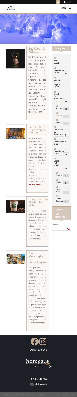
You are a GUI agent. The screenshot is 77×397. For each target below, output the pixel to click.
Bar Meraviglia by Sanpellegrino (38, 257)
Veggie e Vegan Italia (57, 83)
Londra (59, 175)
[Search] (60, 225)
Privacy (57, 394)
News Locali (56, 61)
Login (68, 2)
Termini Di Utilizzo (68, 394)
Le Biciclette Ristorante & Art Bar (36, 130)
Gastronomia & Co (60, 142)
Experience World (59, 152)
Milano (59, 115)
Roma (58, 122)
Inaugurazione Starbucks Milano (38, 202)
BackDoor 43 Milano (37, 50)
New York (58, 190)
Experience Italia (59, 71)
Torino (59, 108)
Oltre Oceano (59, 199)
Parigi (59, 182)
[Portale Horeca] (11, 8)
